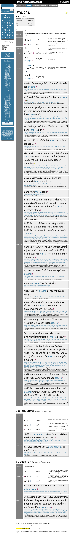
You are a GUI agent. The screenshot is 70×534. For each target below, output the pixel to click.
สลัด (33, 485)
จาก (41, 392)
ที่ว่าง (62, 223)
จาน (63, 485)
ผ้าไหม (48, 270)
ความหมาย (47, 223)
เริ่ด (25, 49)
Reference (41, 5)
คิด (46, 247)
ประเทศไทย (48, 437)
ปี (43, 319)
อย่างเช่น (51, 349)
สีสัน (49, 206)
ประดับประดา (48, 504)
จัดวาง (55, 485)
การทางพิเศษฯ (35, 247)
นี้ (42, 126)
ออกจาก (41, 485)
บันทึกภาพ (41, 378)
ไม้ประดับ (61, 230)
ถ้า (35, 200)
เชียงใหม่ (63, 111)
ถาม (26, 178)
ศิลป (49, 434)
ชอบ (29, 144)
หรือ (33, 356)
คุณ (26, 346)
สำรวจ (30, 378)
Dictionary (29, 5)
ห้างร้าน (47, 203)
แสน (43, 156)
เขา (26, 126)
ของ (35, 83)
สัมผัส (58, 178)
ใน (51, 83)
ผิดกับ (43, 160)
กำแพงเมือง (50, 107)
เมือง (64, 107)
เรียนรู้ (56, 156)
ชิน (29, 346)
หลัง (47, 388)
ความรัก (28, 192)
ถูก (53, 346)
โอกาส (58, 160)
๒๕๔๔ (48, 319)
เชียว (41, 283)
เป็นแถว (28, 305)
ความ (21, 410)
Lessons (23, 5)
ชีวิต (43, 388)
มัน (63, 140)
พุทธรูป (40, 83)
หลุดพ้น (35, 392)
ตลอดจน (28, 504)
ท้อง (57, 353)
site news (4, 48)
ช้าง (66, 500)
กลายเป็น (36, 437)
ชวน (66, 374)
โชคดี (37, 333)
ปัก (56, 270)
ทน (65, 254)
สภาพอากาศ (39, 309)
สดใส (53, 206)
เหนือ (57, 302)
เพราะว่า (28, 140)
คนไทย (31, 333)
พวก (46, 200)
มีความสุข (34, 388)
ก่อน (41, 349)
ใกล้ (35, 323)
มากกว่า (28, 163)
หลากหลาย (41, 206)
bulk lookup (4, 49)
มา (64, 302)
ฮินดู (37, 500)
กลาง (26, 227)
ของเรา (35, 291)
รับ (25, 257)
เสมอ (44, 192)
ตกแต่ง (41, 356)
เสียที (26, 395)
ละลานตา (28, 210)
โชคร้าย (61, 247)
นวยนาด (35, 305)
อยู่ (58, 200)
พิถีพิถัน (50, 126)
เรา (39, 140)
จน (32, 65)
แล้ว (48, 178)
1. (17, 30)
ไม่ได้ (53, 178)
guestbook (4, 46)
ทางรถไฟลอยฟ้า (38, 230)
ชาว (53, 302)
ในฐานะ (56, 223)
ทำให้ (50, 156)
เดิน (40, 302)
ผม (39, 153)
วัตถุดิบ (42, 346)
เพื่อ (62, 374)
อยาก (63, 126)
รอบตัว (64, 156)
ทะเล (26, 447)
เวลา (45, 392)
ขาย (32, 206)
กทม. (49, 227)
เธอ (40, 270)
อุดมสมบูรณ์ (40, 337)
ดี (51, 395)
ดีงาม (64, 434)
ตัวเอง (31, 178)
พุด (32, 360)
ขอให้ (26, 291)
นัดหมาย (33, 374)
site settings (4, 47)
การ (54, 500)
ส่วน (26, 302)
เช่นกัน (38, 114)
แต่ (33, 156)
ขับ (25, 353)
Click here (11, 135)
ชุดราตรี (37, 126)
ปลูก (49, 230)
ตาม (63, 346)
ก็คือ (37, 203)
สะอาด (27, 254)
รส (28, 353)
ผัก (46, 485)
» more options (5, 11)
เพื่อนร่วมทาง (43, 374)
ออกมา (27, 130)
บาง (47, 497)
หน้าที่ (27, 349)
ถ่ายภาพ (58, 319)
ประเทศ (55, 333)
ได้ (25, 160)
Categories (35, 5)
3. (17, 462)
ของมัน (33, 349)
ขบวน (61, 500)
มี (29, 107)
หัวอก (52, 247)
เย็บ (32, 126)
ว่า (54, 153)
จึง (40, 223)
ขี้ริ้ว (26, 53)
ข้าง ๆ (34, 153)
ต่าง (56, 203)
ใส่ (59, 485)
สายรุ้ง (45, 323)
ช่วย (66, 349)
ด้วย (62, 291)
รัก (48, 283)
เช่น (50, 500)
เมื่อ (26, 319)
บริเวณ (37, 250)
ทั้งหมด (48, 346)
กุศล (57, 254)
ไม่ (51, 97)
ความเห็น (48, 153)
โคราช (30, 111)
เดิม (57, 107)
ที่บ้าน (35, 140)
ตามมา (27, 203)
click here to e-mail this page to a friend (24, 526)
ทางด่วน (35, 223)
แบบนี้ (45, 181)
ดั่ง (48, 291)
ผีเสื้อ (58, 153)
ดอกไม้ (27, 507)
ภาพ (41, 203)
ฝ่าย (30, 302)
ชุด (25, 270)
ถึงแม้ (63, 153)
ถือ (43, 302)
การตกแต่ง (37, 504)
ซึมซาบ (30, 434)
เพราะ (58, 126)
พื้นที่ (26, 223)
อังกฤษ (35, 302)
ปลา (26, 57)
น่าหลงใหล (29, 68)
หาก (26, 107)
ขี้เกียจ (36, 97)
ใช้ (54, 227)
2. (17, 411)
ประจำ (43, 395)
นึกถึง (41, 200)
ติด (32, 203)
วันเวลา (61, 388)
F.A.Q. (3, 41)
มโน (64, 200)
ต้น (46, 283)
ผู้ (62, 254)
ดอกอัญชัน (61, 356)
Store (56, 5)
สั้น (46, 156)
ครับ (49, 333)
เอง (30, 97)
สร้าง (47, 83)
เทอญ (26, 294)
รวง (52, 203)
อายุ (36, 156)
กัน (32, 144)
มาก (59, 140)
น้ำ (36, 485)
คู (40, 107)
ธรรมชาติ (28, 181)
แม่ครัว (27, 485)
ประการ (52, 497)
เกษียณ (52, 388)
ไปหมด (36, 210)
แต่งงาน (31, 270)
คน (47, 160)
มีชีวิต (37, 395)
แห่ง (49, 392)
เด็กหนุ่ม (28, 153)
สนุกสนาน (56, 305)
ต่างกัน (27, 450)
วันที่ (48, 395)
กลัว (45, 97)
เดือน (32, 319)
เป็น (53, 254)
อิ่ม (54, 353)
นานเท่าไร (41, 178)
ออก (42, 153)
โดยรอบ (30, 250)
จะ (64, 83)
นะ (45, 333)
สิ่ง (60, 156)
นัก (36, 450)
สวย (26, 40)
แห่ (57, 500)
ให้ (67, 126)
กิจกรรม (41, 497)
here (11, 138)
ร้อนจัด (49, 309)
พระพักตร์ (28, 83)
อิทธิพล (27, 500)
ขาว (27, 356)
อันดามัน (39, 447)
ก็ (33, 97)
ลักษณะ (64, 497)
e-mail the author (5, 45)
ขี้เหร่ (30, 53)
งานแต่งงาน (29, 497)
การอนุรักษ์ (35, 107)
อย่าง (45, 126)
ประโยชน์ (59, 227)
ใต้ (29, 223)
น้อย (29, 160)
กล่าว (32, 346)
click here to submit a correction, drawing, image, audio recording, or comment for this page (33, 523)
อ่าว (33, 447)
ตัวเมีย (45, 140)
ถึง (48, 247)
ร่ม (45, 302)
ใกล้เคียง (45, 111)
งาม (26, 44)
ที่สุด (40, 130)
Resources (52, 5)
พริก (33, 353)
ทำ (28, 97)
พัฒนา (54, 250)
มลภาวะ (30, 257)
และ (41, 97)
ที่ (29, 75)
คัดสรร (58, 346)
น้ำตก (49, 378)
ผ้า (35, 206)
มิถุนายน (39, 319)
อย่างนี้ (60, 337)
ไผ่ (25, 333)
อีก (51, 374)
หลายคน (56, 374)
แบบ (49, 302)
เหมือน (37, 227)
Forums (46, 5)
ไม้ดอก (54, 230)
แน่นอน (27, 200)
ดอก (30, 283)
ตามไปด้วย (36, 160)
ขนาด (38, 111)
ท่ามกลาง (28, 309)
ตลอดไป (55, 395)
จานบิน (27, 323)
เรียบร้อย (56, 97)
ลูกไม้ (60, 270)
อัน (49, 323)
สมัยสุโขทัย (57, 83)
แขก (50, 200)
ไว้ (60, 107)
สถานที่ (58, 504)
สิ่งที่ (55, 200)
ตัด (29, 126)
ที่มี (53, 160)
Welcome (18, 5)
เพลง (26, 75)
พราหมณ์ (43, 500)
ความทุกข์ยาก (58, 392)
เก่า (25, 111)
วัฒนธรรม (56, 434)
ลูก (29, 360)
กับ (50, 111)
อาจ (45, 447)
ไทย (30, 437)
